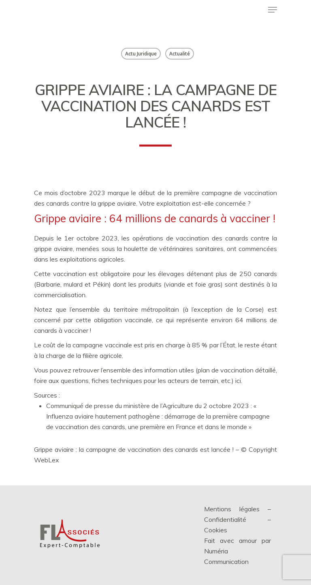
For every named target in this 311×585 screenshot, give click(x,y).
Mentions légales (232, 509)
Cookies (215, 530)
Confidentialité (225, 519)
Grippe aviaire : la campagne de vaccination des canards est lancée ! (134, 449)
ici (238, 381)
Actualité (179, 53)
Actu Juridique (141, 53)
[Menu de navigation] (272, 10)
